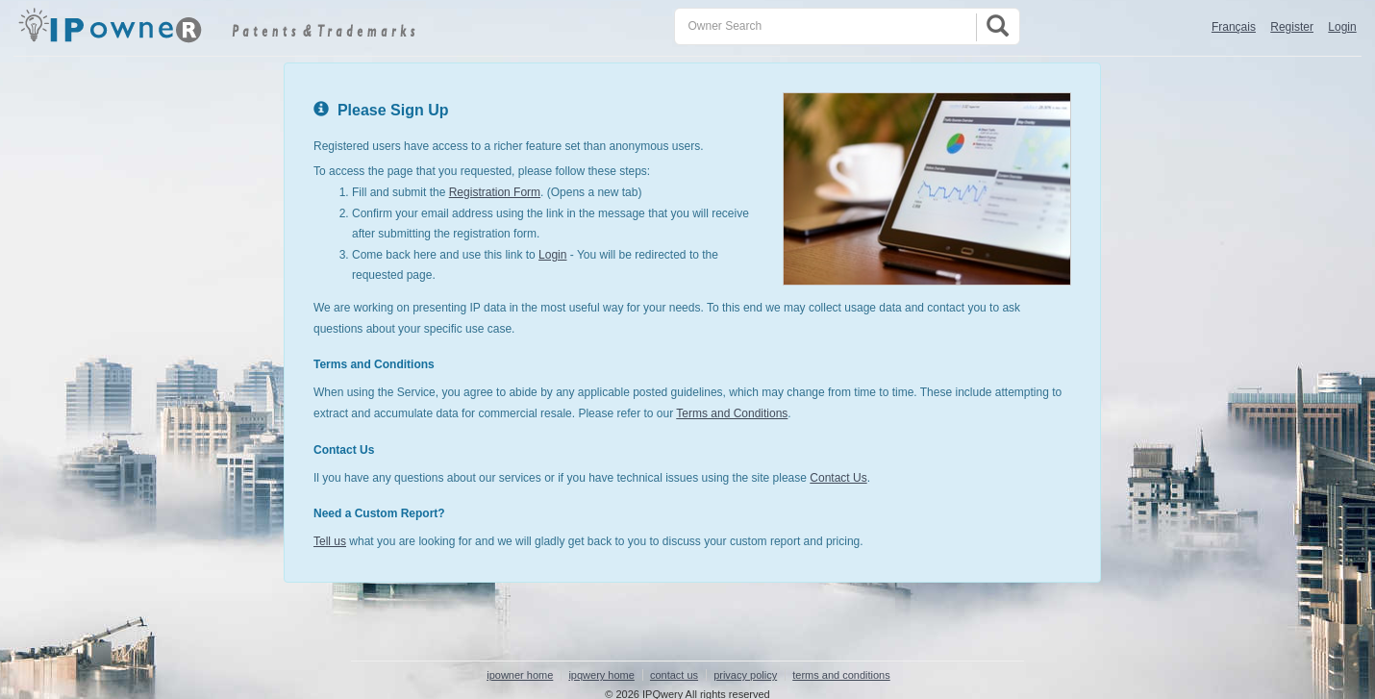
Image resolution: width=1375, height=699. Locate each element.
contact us (674, 675)
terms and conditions (841, 675)
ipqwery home (601, 675)
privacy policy (745, 675)
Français (1234, 27)
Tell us (329, 541)
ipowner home (520, 675)
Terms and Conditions (732, 413)
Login (1342, 27)
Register (1291, 27)
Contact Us (838, 478)
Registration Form (494, 192)
